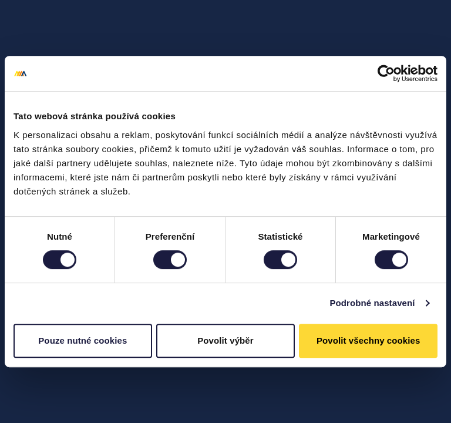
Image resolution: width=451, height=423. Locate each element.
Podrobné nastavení (372, 303)
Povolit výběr (225, 340)
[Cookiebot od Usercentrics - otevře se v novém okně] (386, 73)
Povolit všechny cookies (368, 340)
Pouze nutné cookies (82, 340)
